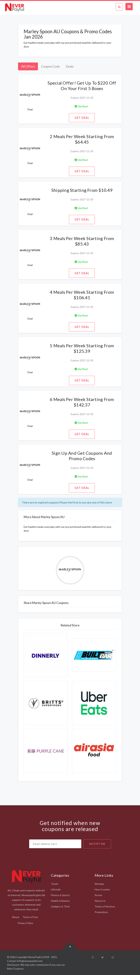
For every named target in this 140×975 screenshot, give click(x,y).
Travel (54, 883)
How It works (102, 889)
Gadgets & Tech (60, 906)
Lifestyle (56, 889)
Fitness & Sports (60, 895)
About (15, 917)
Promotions (101, 912)
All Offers (28, 66)
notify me (97, 843)
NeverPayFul (35, 957)
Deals (70, 66)
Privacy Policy (25, 923)
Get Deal (82, 117)
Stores (98, 895)
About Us (100, 900)
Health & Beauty (60, 900)
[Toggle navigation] (129, 6)
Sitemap (99, 883)
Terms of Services (105, 906)
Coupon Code (50, 66)
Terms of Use (30, 917)
